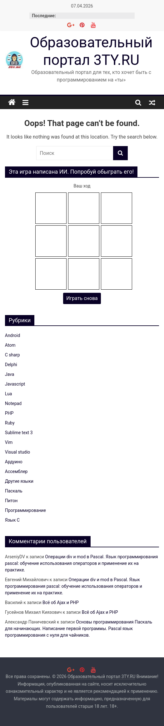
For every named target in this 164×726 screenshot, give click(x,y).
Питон (11, 500)
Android (12, 335)
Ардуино (13, 461)
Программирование (25, 510)
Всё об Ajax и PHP (60, 602)
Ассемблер (16, 471)
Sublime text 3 (19, 432)
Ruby (10, 422)
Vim (9, 442)
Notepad (13, 403)
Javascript (15, 384)
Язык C (12, 520)
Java (9, 374)
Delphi (11, 364)
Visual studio (17, 452)
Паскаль (13, 490)
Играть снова (82, 298)
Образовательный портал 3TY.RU (91, 51)
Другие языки (19, 481)
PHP (9, 413)
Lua (8, 393)
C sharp (12, 354)
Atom (10, 345)
